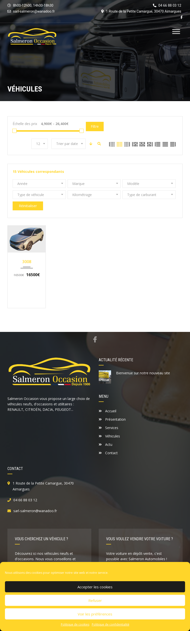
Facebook (95, 339)
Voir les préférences (95, 614)
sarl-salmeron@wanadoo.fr (34, 11)
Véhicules (109, 436)
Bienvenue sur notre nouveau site (143, 373)
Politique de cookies (75, 624)
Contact (108, 453)
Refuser (95, 600)
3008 (26, 261)
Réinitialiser (28, 205)
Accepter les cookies (95, 586)
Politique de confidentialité (110, 624)
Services (108, 427)
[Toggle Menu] (176, 31)
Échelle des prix (25, 123)
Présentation (112, 419)
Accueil (107, 411)
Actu (105, 444)
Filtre (95, 126)
